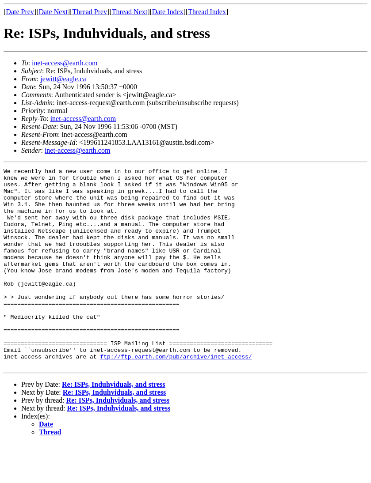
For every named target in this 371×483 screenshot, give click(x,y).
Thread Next (129, 11)
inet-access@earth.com (64, 63)
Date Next (53, 11)
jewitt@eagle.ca (63, 79)
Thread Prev (89, 11)
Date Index (168, 11)
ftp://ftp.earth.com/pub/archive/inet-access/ (176, 395)
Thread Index (207, 11)
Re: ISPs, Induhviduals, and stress (113, 424)
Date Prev (20, 11)
